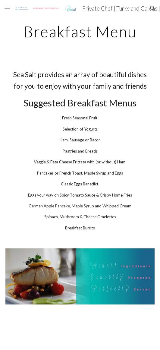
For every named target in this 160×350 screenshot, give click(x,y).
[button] (7, 8)
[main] (80, 32)
